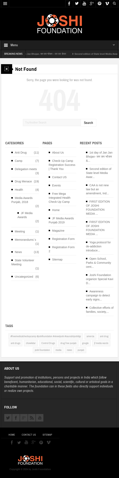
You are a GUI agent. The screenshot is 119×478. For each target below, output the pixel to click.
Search (88, 123)
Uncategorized (24, 276)
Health (19, 189)
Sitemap (57, 259)
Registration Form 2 (62, 249)
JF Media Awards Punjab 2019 (61, 220)
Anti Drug (21, 152)
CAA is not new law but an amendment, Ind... (97, 189)
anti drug (104, 336)
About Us (58, 152)
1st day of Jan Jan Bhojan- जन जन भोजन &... (99, 156)
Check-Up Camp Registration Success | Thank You (62, 164)
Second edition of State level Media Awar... (98, 173)
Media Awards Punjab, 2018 (22, 200)
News (18, 252)
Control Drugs (48, 343)
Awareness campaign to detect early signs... (98, 295)
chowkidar (31, 343)
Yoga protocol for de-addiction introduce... (98, 246)
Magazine (58, 230)
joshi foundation (42, 350)
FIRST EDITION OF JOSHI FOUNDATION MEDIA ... (98, 207)
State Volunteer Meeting (22, 262)
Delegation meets (26, 169)
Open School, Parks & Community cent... (98, 262)
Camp (18, 160)
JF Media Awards (25, 215)
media (58, 350)
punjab (81, 350)
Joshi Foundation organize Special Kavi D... (99, 279)
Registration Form (63, 239)
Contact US (59, 177)
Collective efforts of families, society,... (100, 309)
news (69, 350)
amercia (90, 336)
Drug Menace (23, 181)
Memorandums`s (25, 239)
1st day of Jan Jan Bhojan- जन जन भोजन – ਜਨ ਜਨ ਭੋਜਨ (45, 54)
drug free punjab (68, 343)
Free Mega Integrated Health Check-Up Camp (59, 197)
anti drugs (15, 343)
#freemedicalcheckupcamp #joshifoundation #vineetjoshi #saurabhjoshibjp (46, 336)
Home (56, 210)
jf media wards (101, 343)
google (85, 343)
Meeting (20, 231)
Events (56, 185)
